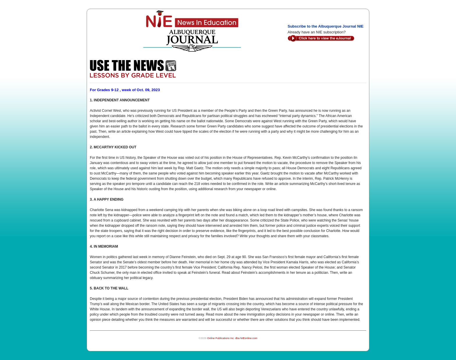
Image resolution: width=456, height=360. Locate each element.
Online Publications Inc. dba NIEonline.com (232, 338)
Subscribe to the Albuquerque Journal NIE (326, 26)
